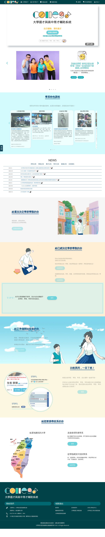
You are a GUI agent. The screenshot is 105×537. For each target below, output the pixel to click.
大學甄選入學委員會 (76, 518)
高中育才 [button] (34, 2)
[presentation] (7, 63)
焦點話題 (43, 2)
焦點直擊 (73, 77)
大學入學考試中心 (92, 515)
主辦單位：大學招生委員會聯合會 (18, 515)
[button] (50, 89)
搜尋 (78, 2)
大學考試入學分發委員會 (93, 518)
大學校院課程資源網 (60, 521)
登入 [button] (97, 2)
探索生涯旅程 (52, 32)
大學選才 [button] (25, 2)
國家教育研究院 (59, 518)
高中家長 (80, 77)
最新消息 (53, 2)
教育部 (57, 515)
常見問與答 (87, 2)
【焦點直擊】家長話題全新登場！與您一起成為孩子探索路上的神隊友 (82, 66)
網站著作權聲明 (59, 531)
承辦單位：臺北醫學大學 (16, 518)
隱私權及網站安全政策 (47, 531)
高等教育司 (74, 515)
